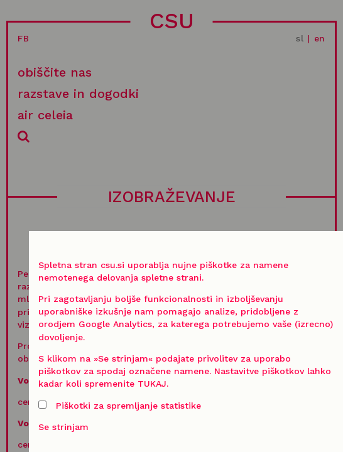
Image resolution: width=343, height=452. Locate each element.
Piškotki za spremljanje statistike (119, 406)
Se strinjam (63, 427)
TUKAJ (152, 384)
